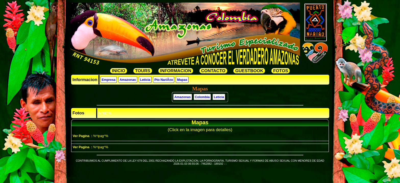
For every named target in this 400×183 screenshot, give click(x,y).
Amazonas (128, 80)
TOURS (142, 70)
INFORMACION (175, 70)
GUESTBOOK (249, 70)
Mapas (182, 80)
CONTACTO (213, 70)
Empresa (109, 80)
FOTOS (280, 70)
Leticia (145, 80)
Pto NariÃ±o (163, 80)
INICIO (118, 70)
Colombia (202, 97)
